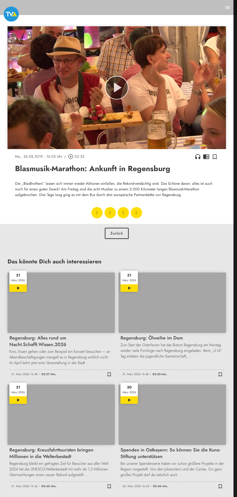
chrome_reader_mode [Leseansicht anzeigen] (206, 156)
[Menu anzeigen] (227, 7)
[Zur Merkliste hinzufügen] (214, 156)
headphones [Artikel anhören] (197, 156)
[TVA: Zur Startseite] (11, 14)
